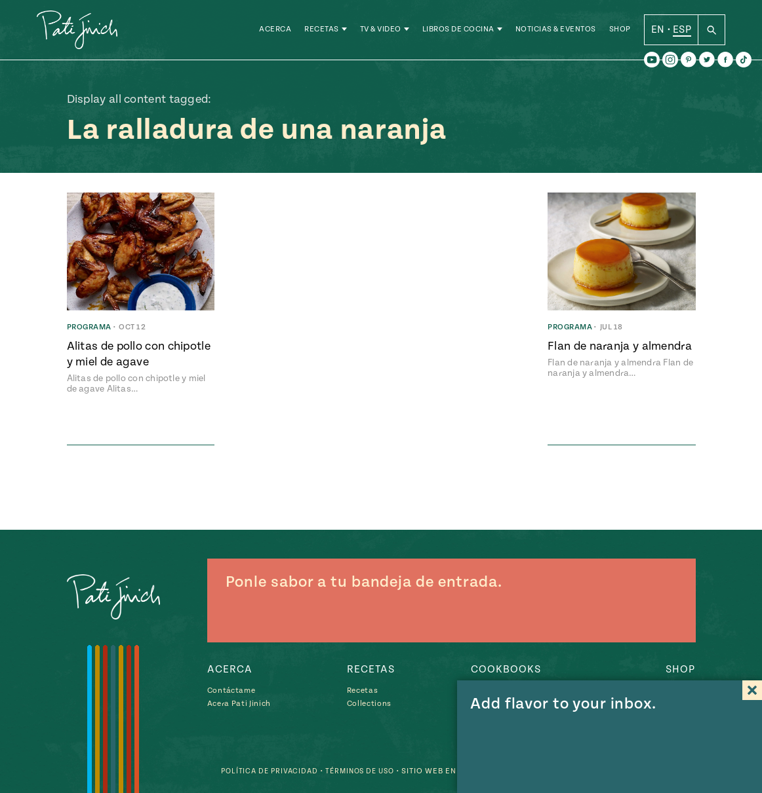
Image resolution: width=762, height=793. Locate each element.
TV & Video (380, 32)
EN (658, 32)
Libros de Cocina (458, 32)
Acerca (275, 32)
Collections (369, 703)
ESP (682, 32)
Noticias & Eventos (555, 32)
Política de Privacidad (258, 771)
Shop (620, 32)
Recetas (321, 32)
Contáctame (231, 690)
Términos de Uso (355, 771)
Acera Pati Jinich (239, 703)
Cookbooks (506, 669)
